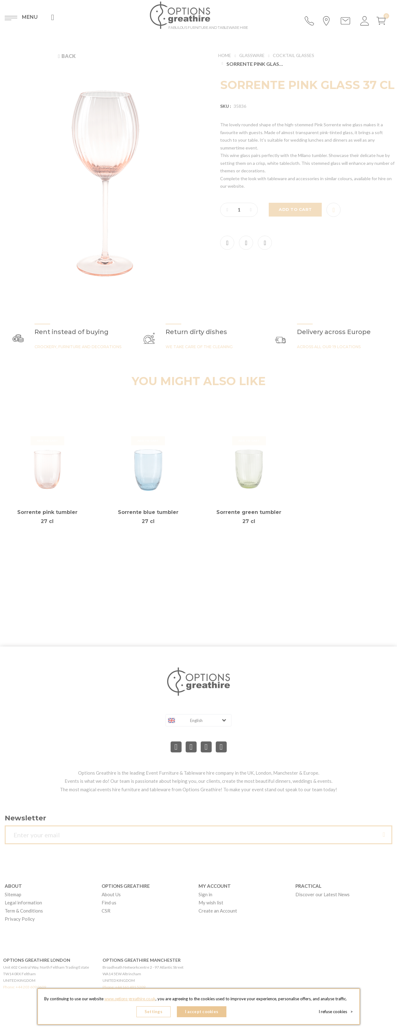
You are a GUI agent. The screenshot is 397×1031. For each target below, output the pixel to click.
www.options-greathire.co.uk (129, 999)
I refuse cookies (337, 1012)
